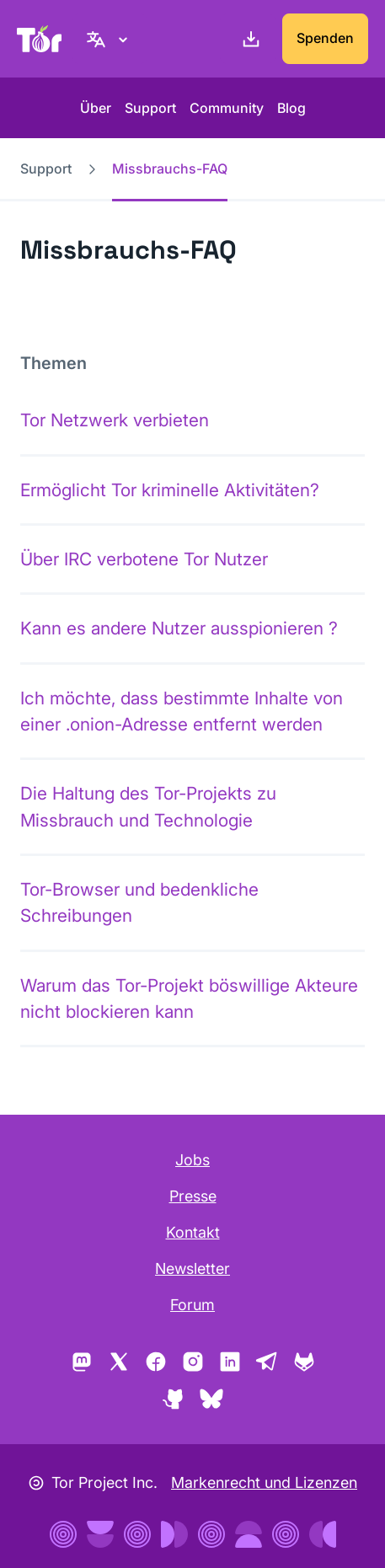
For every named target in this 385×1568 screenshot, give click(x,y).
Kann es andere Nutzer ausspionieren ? (179, 628)
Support (150, 107)
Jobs (192, 1160)
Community (227, 107)
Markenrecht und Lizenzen (264, 1482)
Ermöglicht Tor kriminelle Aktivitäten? (169, 489)
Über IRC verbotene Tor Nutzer (144, 559)
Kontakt (193, 1232)
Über (95, 107)
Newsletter (192, 1268)
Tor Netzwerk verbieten (114, 420)
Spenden (325, 37)
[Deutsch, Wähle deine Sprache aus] (109, 38)
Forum (192, 1305)
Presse (193, 1196)
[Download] (247, 38)
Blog (291, 107)
